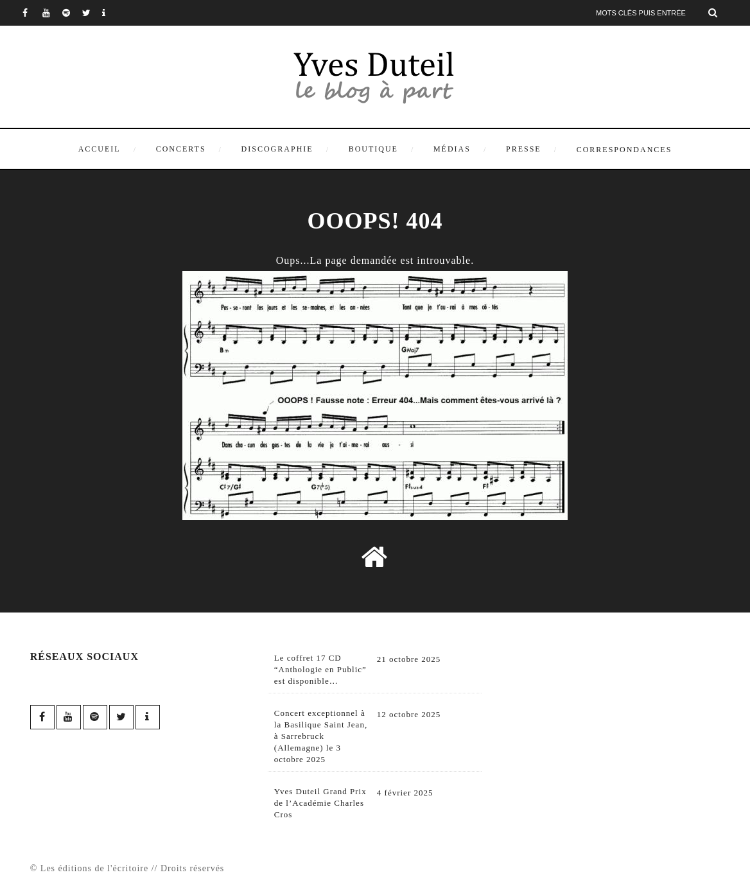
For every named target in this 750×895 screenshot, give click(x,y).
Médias (452, 148)
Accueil (99, 148)
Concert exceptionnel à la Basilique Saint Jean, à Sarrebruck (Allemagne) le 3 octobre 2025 (320, 736)
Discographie (277, 148)
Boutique (373, 148)
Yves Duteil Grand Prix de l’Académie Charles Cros (320, 802)
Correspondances (624, 149)
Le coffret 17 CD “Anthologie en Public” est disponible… (320, 669)
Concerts (181, 148)
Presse (523, 148)
